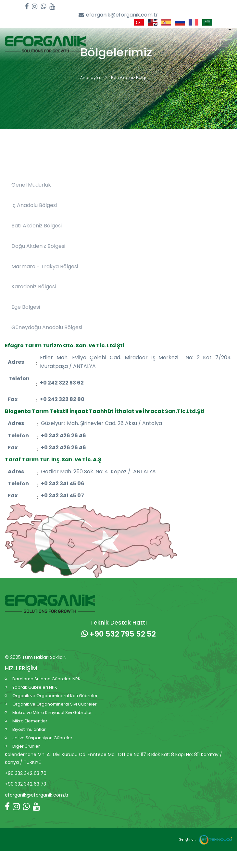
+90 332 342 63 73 (25, 784)
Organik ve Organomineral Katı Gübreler (55, 696)
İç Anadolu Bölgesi (34, 205)
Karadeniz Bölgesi (33, 286)
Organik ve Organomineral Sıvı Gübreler (54, 704)
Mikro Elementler (29, 721)
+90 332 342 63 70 (25, 773)
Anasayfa (90, 77)
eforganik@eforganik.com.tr (118, 15)
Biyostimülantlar (29, 729)
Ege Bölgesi (25, 307)
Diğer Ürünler (26, 746)
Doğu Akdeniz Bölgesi (38, 246)
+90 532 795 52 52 (118, 634)
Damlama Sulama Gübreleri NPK (46, 679)
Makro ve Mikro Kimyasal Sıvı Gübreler (52, 712)
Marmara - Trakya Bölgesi (44, 266)
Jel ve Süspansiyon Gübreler (42, 738)
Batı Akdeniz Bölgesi (36, 225)
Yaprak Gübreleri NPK (34, 687)
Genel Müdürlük (31, 185)
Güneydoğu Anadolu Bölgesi (46, 327)
